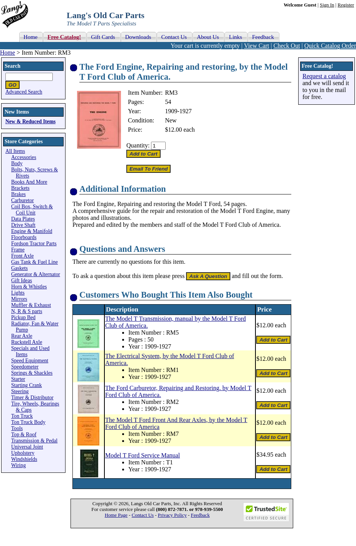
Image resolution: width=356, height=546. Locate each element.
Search (12, 66)
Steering (20, 391)
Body (16, 163)
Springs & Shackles (31, 373)
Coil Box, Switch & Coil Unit (32, 210)
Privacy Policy (172, 515)
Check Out (287, 45)
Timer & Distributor (32, 397)
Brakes (18, 194)
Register (346, 5)
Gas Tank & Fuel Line (34, 262)
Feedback (200, 515)
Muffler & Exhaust (31, 305)
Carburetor (22, 200)
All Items (15, 151)
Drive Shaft (23, 225)
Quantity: (137, 145)
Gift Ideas (21, 280)
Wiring (18, 465)
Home (7, 52)
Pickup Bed (23, 317)
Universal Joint (27, 447)
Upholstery (22, 453)
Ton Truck (22, 416)
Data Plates (23, 219)
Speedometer (25, 367)
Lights (18, 293)
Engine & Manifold (31, 231)
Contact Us (143, 515)
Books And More (29, 182)
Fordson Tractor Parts (34, 243)
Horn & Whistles (29, 287)
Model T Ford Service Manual (142, 455)
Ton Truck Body (28, 422)
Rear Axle (21, 336)
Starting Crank (26, 385)
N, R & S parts (26, 311)
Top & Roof (24, 434)
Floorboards (24, 237)
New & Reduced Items (30, 121)
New (170, 120)
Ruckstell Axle (26, 342)
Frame (18, 250)
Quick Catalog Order (330, 45)
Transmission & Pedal (34, 441)
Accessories (23, 157)
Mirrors (19, 299)
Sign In (327, 5)
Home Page (116, 515)
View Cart (256, 45)
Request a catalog (324, 76)
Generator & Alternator (35, 274)
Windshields (24, 459)
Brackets (20, 188)
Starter (18, 379)
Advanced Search (23, 92)
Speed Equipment (29, 360)
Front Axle (22, 256)
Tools (17, 428)
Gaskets (19, 268)
